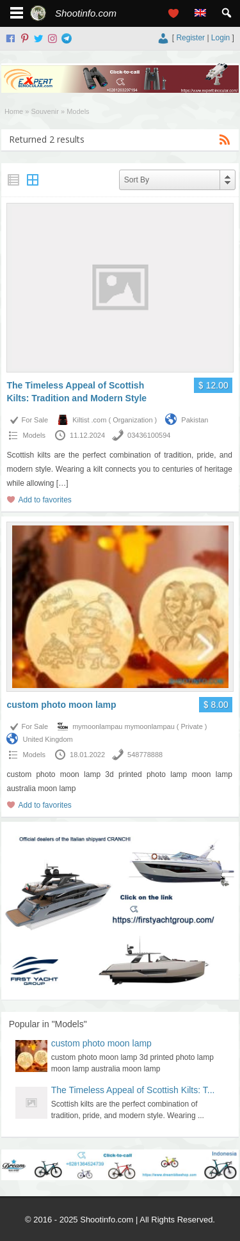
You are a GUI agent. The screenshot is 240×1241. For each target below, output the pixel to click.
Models (33, 435)
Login (220, 37)
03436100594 (148, 435)
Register (190, 37)
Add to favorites (44, 499)
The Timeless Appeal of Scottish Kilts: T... (133, 1090)
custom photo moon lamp (61, 705)
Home (13, 111)
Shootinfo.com (85, 13)
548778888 (145, 754)
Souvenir (44, 111)
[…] (62, 483)
